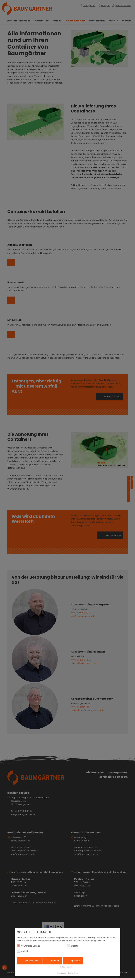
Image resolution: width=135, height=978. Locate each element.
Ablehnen (54, 961)
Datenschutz (73, 973)
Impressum (61, 973)
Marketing (23, 951)
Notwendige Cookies (28, 945)
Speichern (75, 961)
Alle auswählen (32, 961)
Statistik (72, 945)
